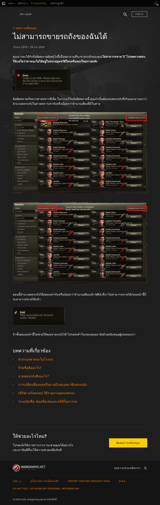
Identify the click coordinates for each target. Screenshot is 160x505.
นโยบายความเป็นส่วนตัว (44, 481)
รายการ (139, 14)
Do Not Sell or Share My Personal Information (46, 488)
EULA (122, 481)
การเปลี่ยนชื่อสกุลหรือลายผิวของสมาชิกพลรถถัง (52, 385)
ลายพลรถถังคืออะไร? (33, 376)
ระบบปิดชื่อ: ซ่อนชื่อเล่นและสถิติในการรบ (47, 401)
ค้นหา (125, 16)
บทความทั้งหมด (26, 28)
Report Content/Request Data (89, 481)
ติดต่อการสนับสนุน (128, 442)
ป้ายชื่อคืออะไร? (29, 368)
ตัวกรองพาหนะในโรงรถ (35, 359)
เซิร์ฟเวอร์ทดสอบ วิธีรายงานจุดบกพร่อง (46, 393)
